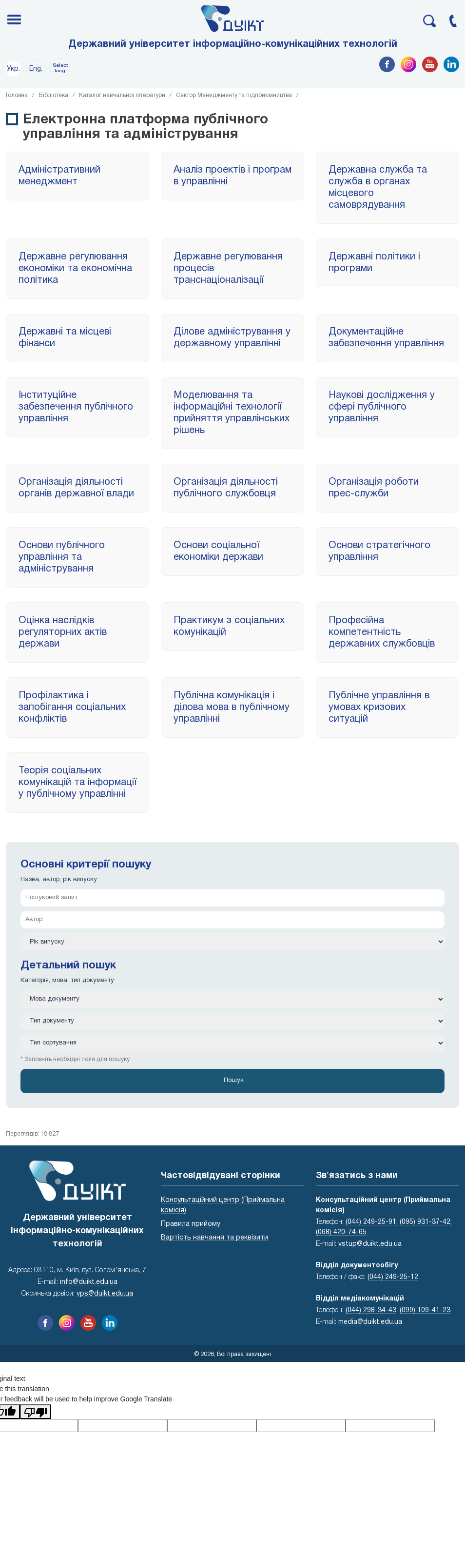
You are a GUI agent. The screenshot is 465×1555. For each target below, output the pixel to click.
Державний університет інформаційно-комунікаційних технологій (232, 44)
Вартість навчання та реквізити (214, 1238)
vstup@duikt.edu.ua (370, 1244)
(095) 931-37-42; (426, 1222)
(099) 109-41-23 (425, 1310)
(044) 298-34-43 (371, 1310)
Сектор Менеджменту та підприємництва (234, 95)
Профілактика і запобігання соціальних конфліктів (72, 707)
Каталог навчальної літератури (122, 95)
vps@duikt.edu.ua (105, 1294)
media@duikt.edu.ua (370, 1322)
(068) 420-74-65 (341, 1232)
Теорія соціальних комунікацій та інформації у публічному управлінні (77, 783)
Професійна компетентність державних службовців (382, 632)
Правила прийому (190, 1224)
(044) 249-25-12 (393, 1277)
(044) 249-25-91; (372, 1222)
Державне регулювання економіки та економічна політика (75, 269)
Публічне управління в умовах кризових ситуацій (379, 707)
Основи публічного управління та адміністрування (62, 557)
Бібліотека (53, 95)
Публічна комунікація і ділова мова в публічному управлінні (232, 707)
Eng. (35, 69)
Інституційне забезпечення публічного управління (76, 407)
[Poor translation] (35, 1411)
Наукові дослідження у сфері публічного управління (382, 407)
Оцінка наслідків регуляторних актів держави (63, 632)
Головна (17, 95)
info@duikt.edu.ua (88, 1282)
